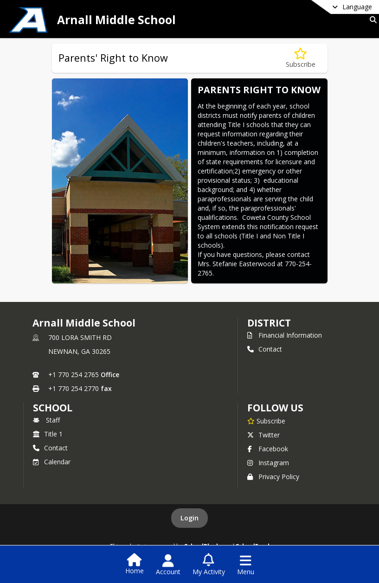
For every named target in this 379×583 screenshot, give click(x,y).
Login (189, 517)
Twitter (263, 434)
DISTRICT (269, 322)
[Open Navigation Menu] (245, 565)
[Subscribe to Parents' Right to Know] (300, 58)
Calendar (52, 461)
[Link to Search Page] (371, 19)
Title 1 (48, 433)
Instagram (268, 462)
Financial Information (284, 335)
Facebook (267, 448)
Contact (264, 349)
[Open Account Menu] (168, 565)
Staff (46, 420)
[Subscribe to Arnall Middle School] (266, 421)
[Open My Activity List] (209, 565)
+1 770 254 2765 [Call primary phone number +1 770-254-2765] (73, 374)
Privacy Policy (273, 476)
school (52, 407)
